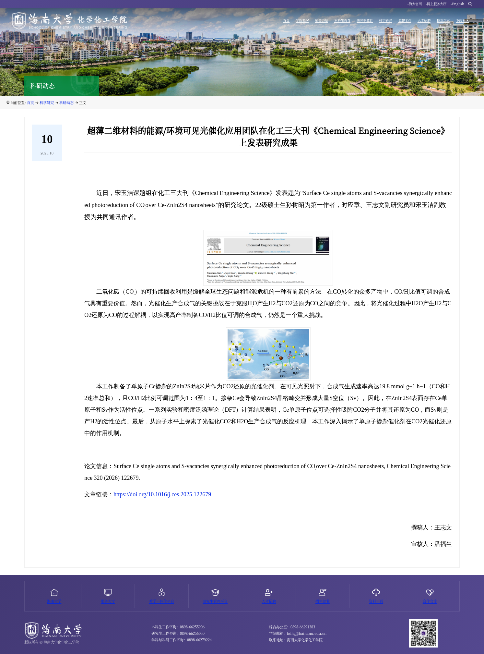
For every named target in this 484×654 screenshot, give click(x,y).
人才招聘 (408, 22)
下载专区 (459, 22)
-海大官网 (414, 4)
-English (457, 4)
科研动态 (66, 102)
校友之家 (433, 22)
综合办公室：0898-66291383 (292, 627)
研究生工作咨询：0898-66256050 (178, 633)
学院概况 (244, 22)
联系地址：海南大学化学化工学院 (296, 640)
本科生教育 (298, 22)
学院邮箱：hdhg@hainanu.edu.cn (297, 633)
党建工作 (382, 22)
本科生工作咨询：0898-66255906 (178, 627)
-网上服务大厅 (436, 4)
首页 (223, 22)
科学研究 (356, 22)
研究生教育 (328, 22)
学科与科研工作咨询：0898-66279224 (181, 640)
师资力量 (269, 22)
